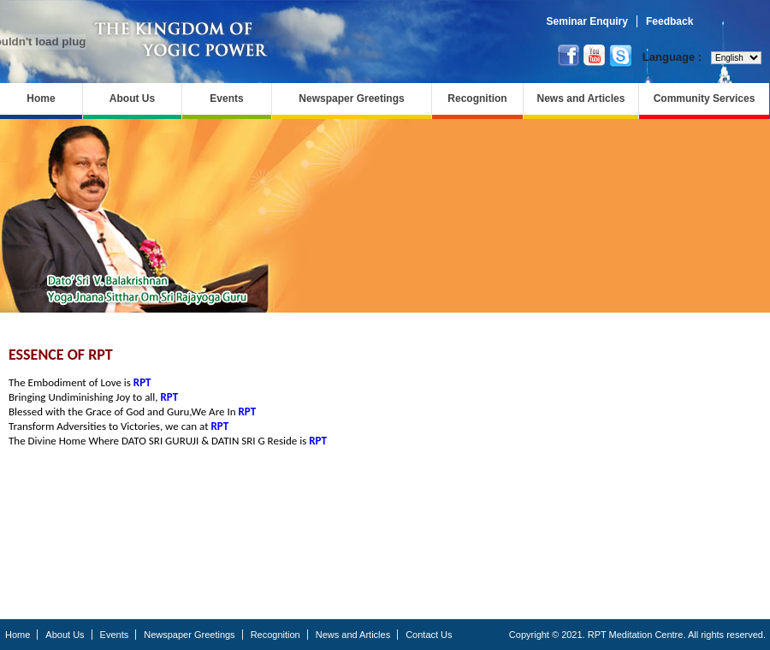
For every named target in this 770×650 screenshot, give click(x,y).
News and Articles (581, 98)
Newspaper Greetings (351, 98)
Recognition (476, 98)
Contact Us (429, 634)
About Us (132, 98)
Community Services (704, 98)
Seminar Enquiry (587, 21)
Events (226, 98)
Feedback (669, 21)
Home (41, 98)
